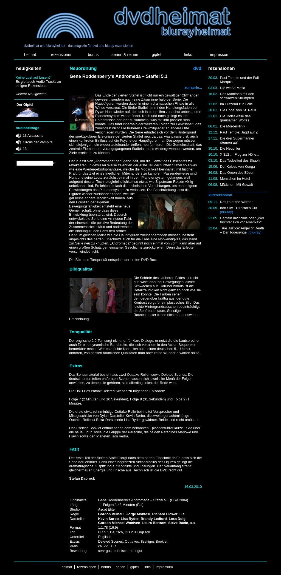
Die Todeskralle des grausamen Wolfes (235, 118)
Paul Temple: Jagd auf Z (239, 132)
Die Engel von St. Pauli (238, 110)
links (188, 54)
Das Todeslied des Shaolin (241, 160)
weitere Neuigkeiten (31, 94)
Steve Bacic (178, 523)
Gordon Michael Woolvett (119, 523)
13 (25, 149)
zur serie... (193, 88)
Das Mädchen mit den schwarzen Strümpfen (237, 96)
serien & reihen (125, 54)
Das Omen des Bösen (237, 172)
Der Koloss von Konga (237, 166)
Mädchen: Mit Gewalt (236, 185)
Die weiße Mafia (232, 88)
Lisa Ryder (130, 519)
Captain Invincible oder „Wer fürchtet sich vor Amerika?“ (242, 220)
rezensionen (61, 54)
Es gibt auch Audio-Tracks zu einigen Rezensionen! (38, 83)
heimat (30, 54)
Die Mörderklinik (232, 126)
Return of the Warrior (236, 202)
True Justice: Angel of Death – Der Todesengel (242, 230)
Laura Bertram (154, 523)
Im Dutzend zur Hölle (236, 104)
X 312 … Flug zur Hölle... (239, 154)
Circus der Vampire (38, 142)
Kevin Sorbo (108, 519)
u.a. (182, 514)
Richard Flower (164, 514)
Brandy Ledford (153, 519)
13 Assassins (33, 135)
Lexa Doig (177, 519)
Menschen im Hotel (235, 179)
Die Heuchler (230, 148)
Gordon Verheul (111, 514)
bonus (93, 54)
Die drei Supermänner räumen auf (237, 140)
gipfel (156, 54)
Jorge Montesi (138, 514)
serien (120, 567)
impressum (219, 54)
